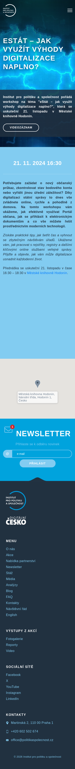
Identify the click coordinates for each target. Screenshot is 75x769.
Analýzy (12, 585)
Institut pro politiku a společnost (42, 756)
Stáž (9, 573)
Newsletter (14, 567)
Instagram (13, 692)
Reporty (12, 645)
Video (10, 651)
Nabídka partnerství (20, 561)
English (11, 615)
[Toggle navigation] (70, 10)
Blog (9, 591)
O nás (10, 549)
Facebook (13, 675)
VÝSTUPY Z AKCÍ (21, 631)
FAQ (9, 597)
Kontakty (12, 603)
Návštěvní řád (16, 609)
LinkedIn (12, 698)
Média (10, 579)
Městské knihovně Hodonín (47, 273)
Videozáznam (21, 127)
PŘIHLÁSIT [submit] (37, 463)
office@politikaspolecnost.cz (29, 740)
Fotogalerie (14, 639)
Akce (9, 555)
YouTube (12, 687)
